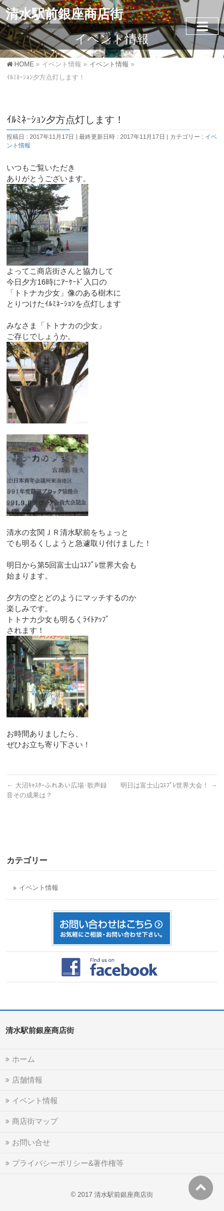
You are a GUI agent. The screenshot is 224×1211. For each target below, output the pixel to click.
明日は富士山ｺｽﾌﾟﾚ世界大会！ (168, 785)
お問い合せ (31, 1142)
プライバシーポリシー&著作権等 (68, 1163)
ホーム (23, 1059)
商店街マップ (35, 1121)
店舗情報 (27, 1079)
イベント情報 (38, 888)
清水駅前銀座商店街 (64, 14)
